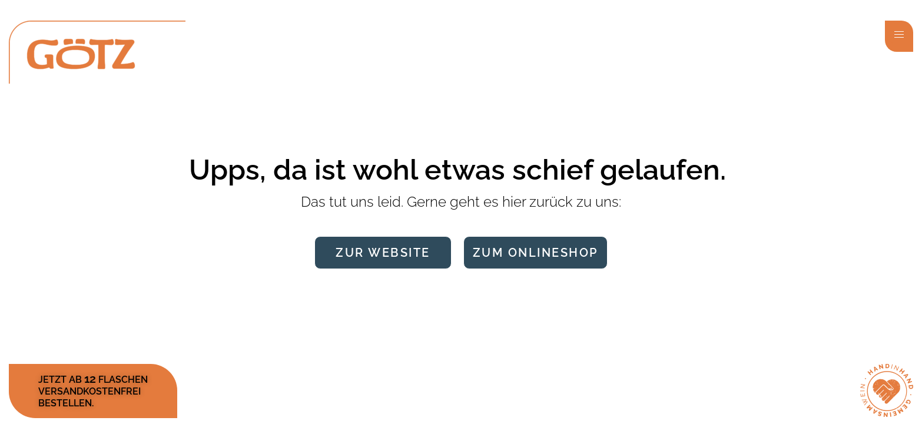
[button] (899, 36)
